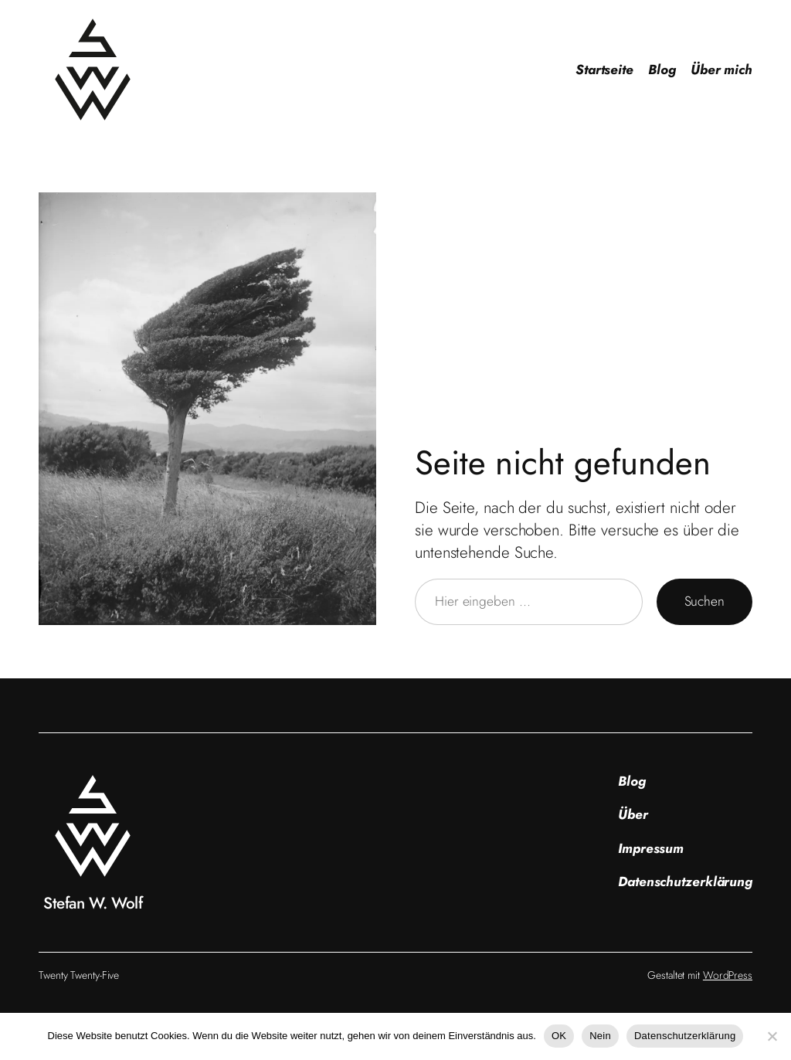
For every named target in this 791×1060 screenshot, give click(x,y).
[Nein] (771, 1036)
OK (559, 1035)
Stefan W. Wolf (92, 903)
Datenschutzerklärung (684, 1035)
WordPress (727, 975)
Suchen (704, 601)
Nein (600, 1035)
